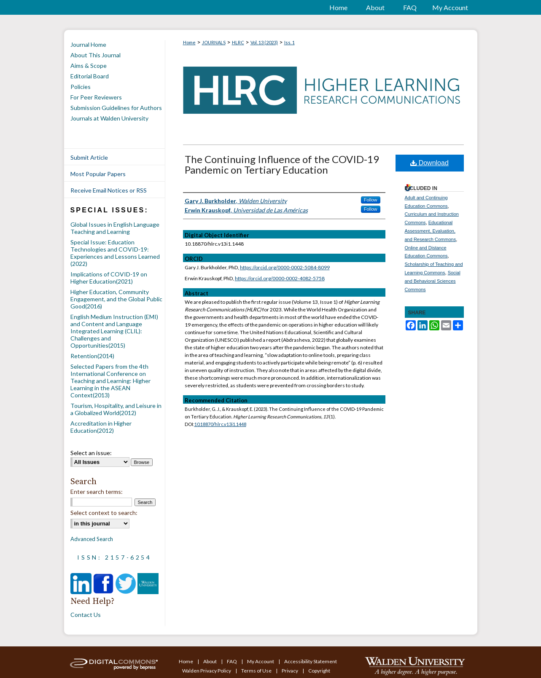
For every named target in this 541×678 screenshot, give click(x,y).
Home (189, 42)
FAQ (232, 661)
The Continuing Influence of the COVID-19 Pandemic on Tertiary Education (282, 164)
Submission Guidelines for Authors (116, 107)
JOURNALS (214, 42)
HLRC (238, 42)
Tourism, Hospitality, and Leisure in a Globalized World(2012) (115, 409)
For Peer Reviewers (96, 97)
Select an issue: (91, 452)
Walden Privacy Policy (207, 670)
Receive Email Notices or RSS (108, 190)
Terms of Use (256, 670)
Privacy (290, 670)
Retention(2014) (92, 355)
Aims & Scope (88, 65)
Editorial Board (89, 76)
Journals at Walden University (109, 118)
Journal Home (88, 44)
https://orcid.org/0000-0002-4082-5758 (280, 278)
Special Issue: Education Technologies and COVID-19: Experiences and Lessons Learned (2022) (115, 253)
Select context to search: (103, 512)
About (210, 661)
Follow (370, 199)
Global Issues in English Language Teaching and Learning (114, 228)
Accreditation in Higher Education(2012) (101, 427)
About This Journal (95, 55)
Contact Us (85, 614)
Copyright (319, 670)
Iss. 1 (289, 42)
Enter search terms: (96, 491)
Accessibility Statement (310, 661)
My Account (261, 661)
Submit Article (89, 157)
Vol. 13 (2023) (264, 42)
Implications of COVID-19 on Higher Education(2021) (108, 278)
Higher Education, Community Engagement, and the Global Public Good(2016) (116, 299)
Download (429, 162)
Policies (80, 86)
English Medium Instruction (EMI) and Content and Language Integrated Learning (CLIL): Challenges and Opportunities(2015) (114, 331)
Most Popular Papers (98, 173)
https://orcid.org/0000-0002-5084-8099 (285, 267)
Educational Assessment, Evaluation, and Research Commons (430, 231)
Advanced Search (91, 539)
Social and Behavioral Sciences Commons (432, 281)
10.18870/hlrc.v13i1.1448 (220, 424)
